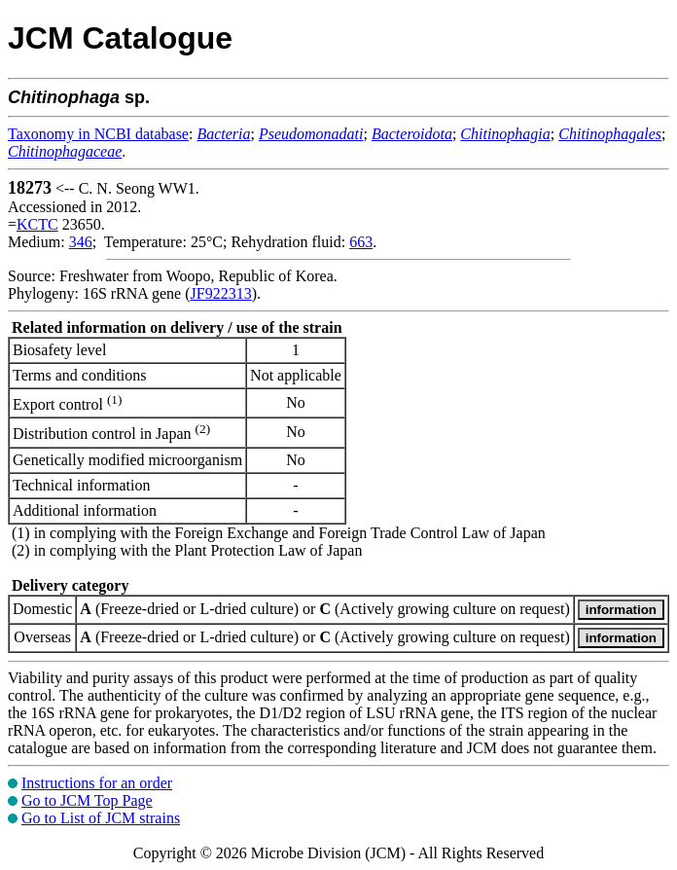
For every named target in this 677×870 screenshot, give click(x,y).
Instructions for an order (96, 783)
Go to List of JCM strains (100, 818)
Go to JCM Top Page (87, 800)
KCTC (37, 224)
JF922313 (221, 293)
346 (80, 242)
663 (361, 242)
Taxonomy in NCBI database (98, 134)
